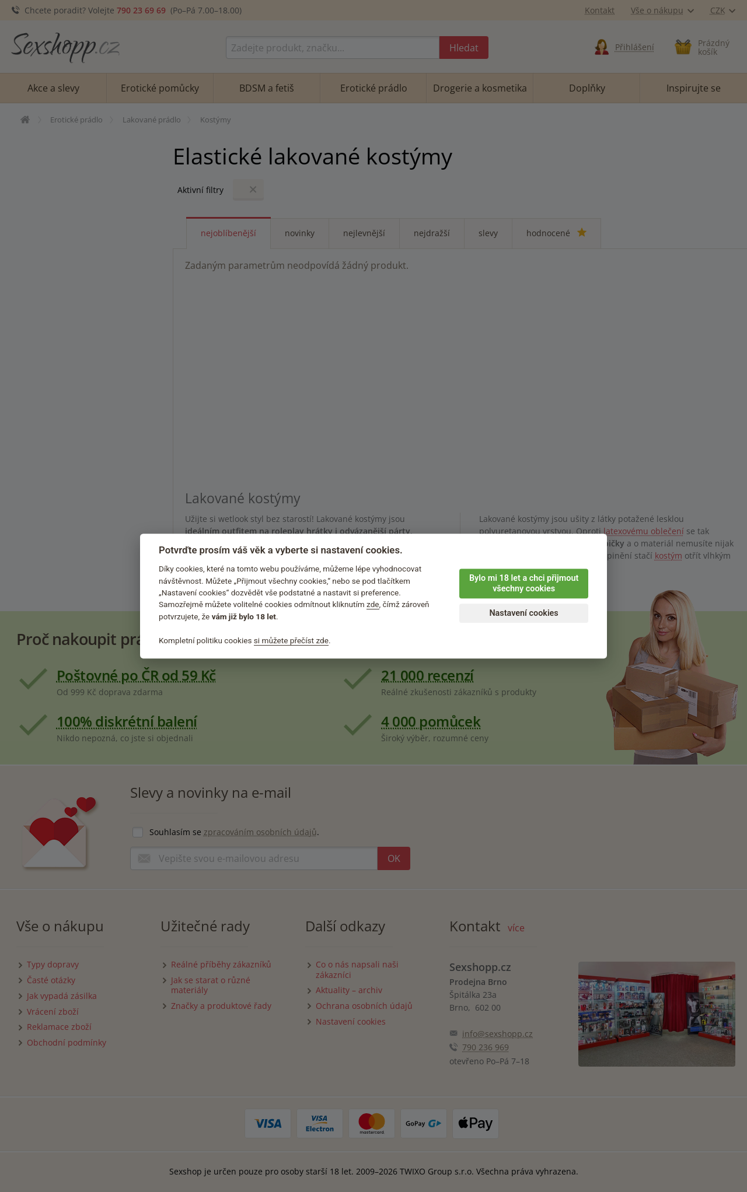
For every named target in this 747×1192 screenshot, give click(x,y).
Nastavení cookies (523, 613)
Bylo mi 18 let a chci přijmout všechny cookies (523, 584)
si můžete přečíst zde (291, 640)
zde (372, 604)
